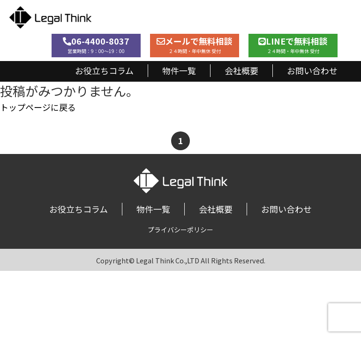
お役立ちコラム (104, 70)
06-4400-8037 (96, 44)
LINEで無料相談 (293, 44)
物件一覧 (179, 70)
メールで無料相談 (195, 44)
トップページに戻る (38, 107)
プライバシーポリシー (180, 229)
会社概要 (241, 70)
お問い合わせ (312, 70)
